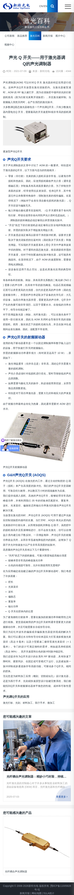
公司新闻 (9, 35)
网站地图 (37, 893)
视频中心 (9, 44)
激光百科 (35, 35)
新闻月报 (48, 35)
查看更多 (61, 796)
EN (45, 6)
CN (41, 6)
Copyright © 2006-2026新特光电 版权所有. (26, 885)
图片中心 (60, 35)
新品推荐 (22, 35)
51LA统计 (49, 893)
